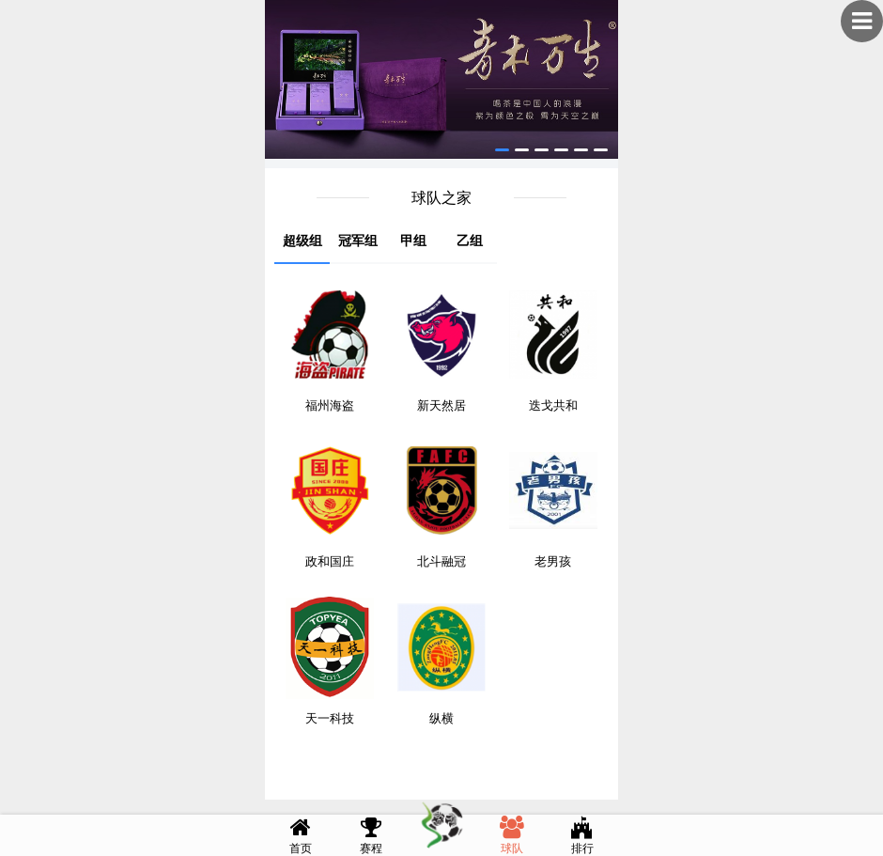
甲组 (413, 240)
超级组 (302, 240)
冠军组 (358, 240)
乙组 (470, 240)
